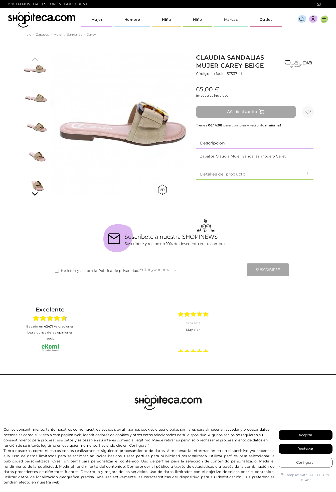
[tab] (254, 142)
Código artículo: (211, 73)
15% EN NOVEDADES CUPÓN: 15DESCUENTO (49, 4)
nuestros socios (98, 429)
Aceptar (305, 435)
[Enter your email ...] (187, 269)
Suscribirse (268, 269)
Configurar (305, 462)
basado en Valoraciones (50, 326)
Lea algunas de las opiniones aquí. (50, 335)
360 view (162, 190)
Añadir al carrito (246, 112)
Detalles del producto (254, 174)
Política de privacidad (118, 270)
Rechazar (305, 448)
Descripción (254, 142)
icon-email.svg (319, 4)
